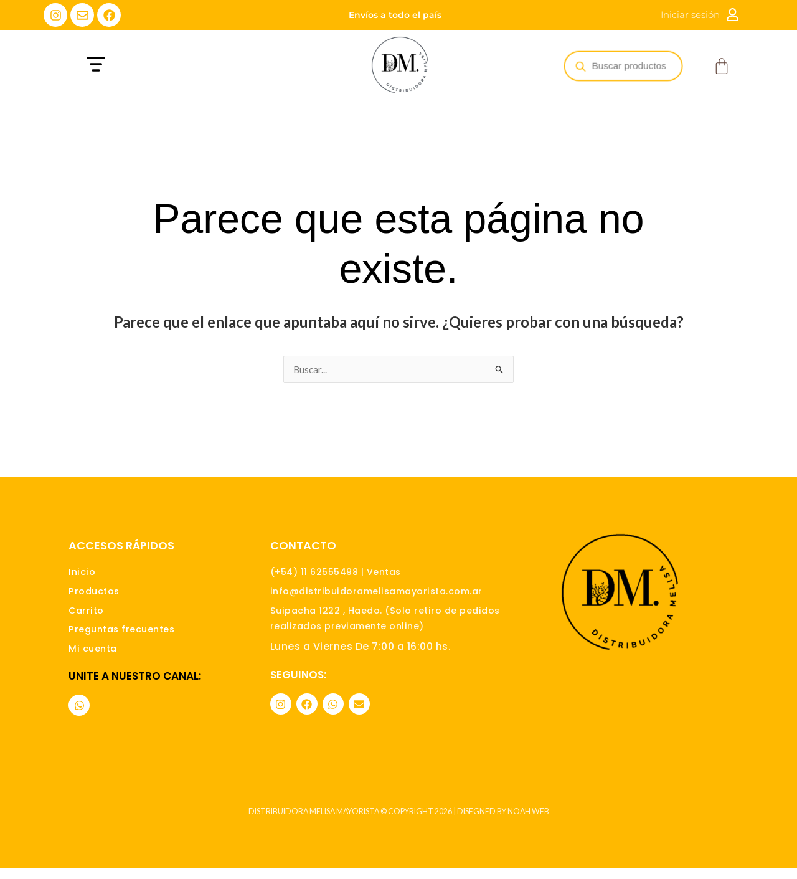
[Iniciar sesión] (732, 14)
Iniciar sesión (690, 15)
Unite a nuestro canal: (134, 685)
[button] (170, 65)
